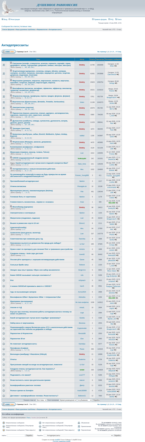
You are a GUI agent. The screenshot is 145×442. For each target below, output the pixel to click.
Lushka (111, 165)
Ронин (82, 349)
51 (25, 149)
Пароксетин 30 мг (17, 339)
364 (32, 67)
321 (32, 92)
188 (29, 124)
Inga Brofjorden (112, 276)
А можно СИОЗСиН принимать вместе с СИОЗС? (31, 286)
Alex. (82, 169)
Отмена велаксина (18, 186)
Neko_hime (82, 164)
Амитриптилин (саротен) (23, 107)
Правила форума (99, 19)
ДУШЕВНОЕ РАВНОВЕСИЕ (57, 5)
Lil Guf (82, 244)
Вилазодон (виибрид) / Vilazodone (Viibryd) (28, 354)
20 (30, 138)
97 (30, 98)
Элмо (112, 66)
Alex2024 (112, 339)
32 (30, 130)
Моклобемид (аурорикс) (22, 207)
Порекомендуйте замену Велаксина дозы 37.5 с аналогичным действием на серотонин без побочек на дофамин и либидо (41, 328)
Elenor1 (82, 223)
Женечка (82, 323)
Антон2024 (82, 292)
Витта (112, 109)
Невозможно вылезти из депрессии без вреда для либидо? (35, 243)
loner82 (82, 254)
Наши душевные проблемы (25, 29)
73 (25, 143)
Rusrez (111, 91)
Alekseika (82, 297)
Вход (4, 19)
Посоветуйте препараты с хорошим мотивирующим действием (37, 260)
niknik (112, 303)
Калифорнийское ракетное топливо (25, 385)
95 (25, 98)
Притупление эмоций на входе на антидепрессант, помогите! (36, 365)
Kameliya (82, 344)
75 (30, 143)
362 (26, 67)
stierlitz (111, 397)
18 (25, 138)
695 (32, 77)
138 (26, 117)
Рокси (29, 417)
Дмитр (82, 385)
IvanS (82, 286)
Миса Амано (111, 271)
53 (30, 149)
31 (28, 130)
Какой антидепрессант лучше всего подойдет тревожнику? (35, 318)
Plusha (111, 234)
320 (29, 92)
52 (28, 149)
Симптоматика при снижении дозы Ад (26, 239)
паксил (82, 380)
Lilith (112, 149)
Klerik (112, 143)
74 (28, 143)
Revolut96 (81, 333)
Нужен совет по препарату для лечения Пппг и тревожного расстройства (41, 249)
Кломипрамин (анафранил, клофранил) (27, 147)
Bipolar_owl (112, 319)
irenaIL (82, 307)
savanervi (111, 381)
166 (26, 109)
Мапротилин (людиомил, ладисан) (25, 218)
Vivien (82, 102)
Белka (112, 103)
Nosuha (112, 345)
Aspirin (111, 308)
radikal (82, 136)
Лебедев (112, 376)
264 (32, 84)
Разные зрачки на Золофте (21, 391)
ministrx (82, 249)
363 (29, 67)
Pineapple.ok (82, 186)
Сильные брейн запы (19, 265)
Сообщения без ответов (10, 26)
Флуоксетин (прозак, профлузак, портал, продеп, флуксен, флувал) (41, 96)
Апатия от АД (16, 307)
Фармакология (42, 29)
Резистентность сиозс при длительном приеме (30, 380)
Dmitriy (82, 65)
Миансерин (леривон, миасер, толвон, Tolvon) (29, 152)
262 (26, 84)
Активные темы (25, 26)
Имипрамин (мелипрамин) (21, 301)
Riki (112, 324)
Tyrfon (112, 137)
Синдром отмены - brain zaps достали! (26, 253)
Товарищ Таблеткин (113, 286)
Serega (111, 83)
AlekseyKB (112, 255)
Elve (82, 339)
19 (28, 138)
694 (29, 77)
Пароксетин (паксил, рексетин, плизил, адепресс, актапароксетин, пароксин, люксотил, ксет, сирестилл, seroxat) (39, 114)
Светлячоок (112, 74)
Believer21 (82, 396)
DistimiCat (111, 159)
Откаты (13, 359)
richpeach (82, 280)
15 (25, 154)
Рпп (12, 280)
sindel (82, 370)
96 (28, 98)
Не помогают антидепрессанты (23, 344)
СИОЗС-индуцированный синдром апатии (30, 158)
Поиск (118, 19)
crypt (82, 313)
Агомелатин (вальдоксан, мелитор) (25, 233)
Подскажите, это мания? (20, 375)
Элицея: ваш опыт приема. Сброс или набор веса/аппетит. (35, 270)
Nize (111, 123)
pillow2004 (111, 260)
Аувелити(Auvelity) (18, 227)
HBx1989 (111, 203)
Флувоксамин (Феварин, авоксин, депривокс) (31, 142)
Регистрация (14, 19)
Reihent (82, 265)
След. (119, 51)
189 (32, 124)
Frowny (111, 154)
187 (32, 103)
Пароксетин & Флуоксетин (21, 333)
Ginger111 (82, 270)
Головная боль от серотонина (23, 197)
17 (30, 154)
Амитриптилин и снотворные (22, 213)
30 (25, 130)
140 (32, 117)
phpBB (57, 439)
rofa (82, 275)
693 (26, 77)
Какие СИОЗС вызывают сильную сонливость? (30, 275)
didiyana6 (111, 371)
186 (29, 103)
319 (26, 92)
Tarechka (82, 239)
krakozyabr (82, 158)
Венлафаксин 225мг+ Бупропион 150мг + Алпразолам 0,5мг (35, 297)
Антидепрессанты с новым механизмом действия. (34, 169)
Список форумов (8, 29)
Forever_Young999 (82, 175)
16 (28, 154)
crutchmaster (111, 187)
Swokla (82, 318)
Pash (112, 130)
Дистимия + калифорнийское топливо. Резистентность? (34, 396)
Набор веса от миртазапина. (22, 323)
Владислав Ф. (112, 97)
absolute (112, 293)
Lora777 (82, 375)
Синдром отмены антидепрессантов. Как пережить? (32, 369)
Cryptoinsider (82, 328)
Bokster (111, 170)
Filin (82, 192)
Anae (82, 202)
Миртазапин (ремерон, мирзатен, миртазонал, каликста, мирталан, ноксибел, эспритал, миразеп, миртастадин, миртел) (39, 82)
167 (29, 109)
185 (26, 103)
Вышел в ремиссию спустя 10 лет (24, 223)
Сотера (112, 245)
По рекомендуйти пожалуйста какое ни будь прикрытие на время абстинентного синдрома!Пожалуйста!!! (38, 175)
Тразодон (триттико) (21, 128)
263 (29, 84)
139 (29, 117)
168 (32, 109)
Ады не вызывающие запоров (23, 292)
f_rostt (112, 116)
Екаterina (82, 359)
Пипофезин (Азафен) (19, 348)
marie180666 (82, 391)
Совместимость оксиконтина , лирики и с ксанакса (31, 202)
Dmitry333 (111, 208)
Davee (82, 260)
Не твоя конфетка (82, 302)
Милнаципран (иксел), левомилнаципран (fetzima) (31, 191)
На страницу (101, 51)
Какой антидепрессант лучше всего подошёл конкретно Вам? (42, 163)
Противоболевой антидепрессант (24, 181)
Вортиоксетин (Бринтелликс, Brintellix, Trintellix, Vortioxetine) (38, 102)
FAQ (111, 19)
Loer (82, 153)
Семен (111, 198)
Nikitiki (111, 224)
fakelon (82, 181)
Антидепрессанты (55, 29)
